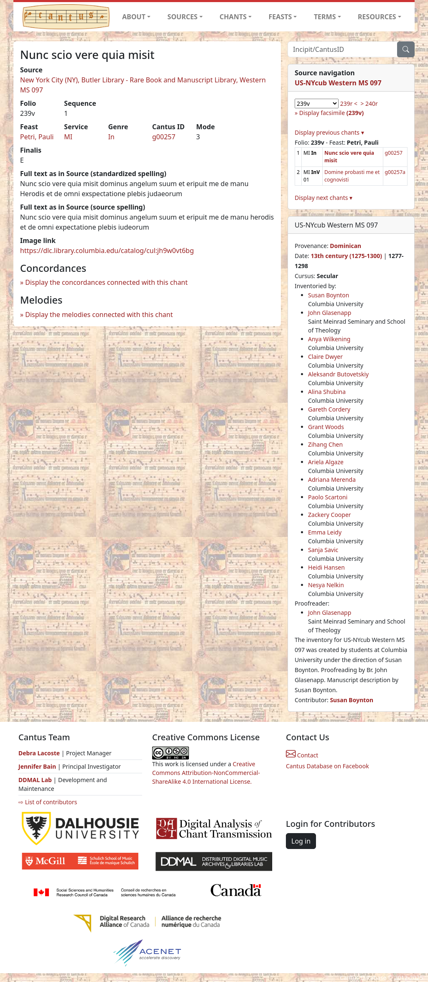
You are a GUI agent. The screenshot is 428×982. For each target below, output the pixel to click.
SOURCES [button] (183, 16)
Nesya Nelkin (326, 585)
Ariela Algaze (326, 462)
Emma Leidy (324, 532)
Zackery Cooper (329, 515)
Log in (301, 841)
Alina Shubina (327, 392)
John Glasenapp (329, 313)
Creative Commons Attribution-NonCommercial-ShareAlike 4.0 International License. (206, 772)
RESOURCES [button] (377, 16)
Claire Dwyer (325, 357)
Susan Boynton (328, 295)
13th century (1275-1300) (346, 256)
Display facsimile (331, 113)
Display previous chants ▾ (329, 132)
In (111, 136)
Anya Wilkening (329, 339)
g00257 (164, 136)
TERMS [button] (325, 16)
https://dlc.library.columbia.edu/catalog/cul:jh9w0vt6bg (107, 250)
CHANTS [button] (233, 16)
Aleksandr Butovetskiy (338, 374)
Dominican (345, 246)
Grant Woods (326, 427)
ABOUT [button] (133, 16)
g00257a (395, 172)
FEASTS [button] (280, 16)
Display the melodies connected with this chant (99, 314)
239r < (348, 103)
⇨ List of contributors (47, 802)
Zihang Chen (325, 444)
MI (68, 136)
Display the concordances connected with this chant (106, 282)
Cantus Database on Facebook (327, 766)
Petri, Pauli (37, 136)
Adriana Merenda (332, 479)
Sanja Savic (323, 550)
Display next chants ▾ (323, 198)
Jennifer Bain (38, 766)
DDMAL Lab (35, 780)
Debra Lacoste (39, 753)
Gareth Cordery (329, 409)
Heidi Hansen (326, 567)
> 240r (368, 103)
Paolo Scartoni (327, 497)
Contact (302, 755)
